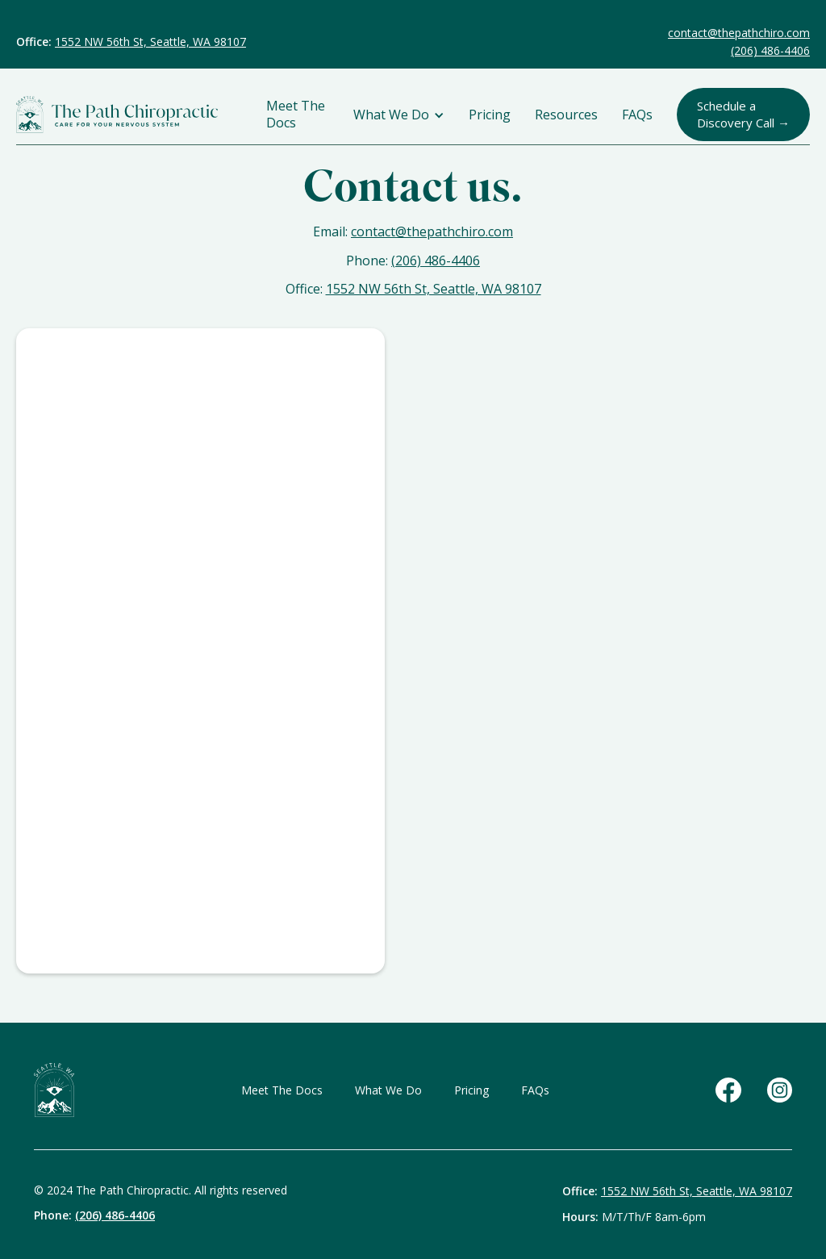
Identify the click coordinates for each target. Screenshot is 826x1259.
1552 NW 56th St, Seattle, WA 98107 (150, 41)
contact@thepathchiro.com (739, 32)
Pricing (490, 114)
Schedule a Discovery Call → (743, 114)
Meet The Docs (295, 114)
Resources (566, 114)
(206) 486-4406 (770, 50)
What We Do (388, 1090)
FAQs (637, 114)
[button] (398, 114)
